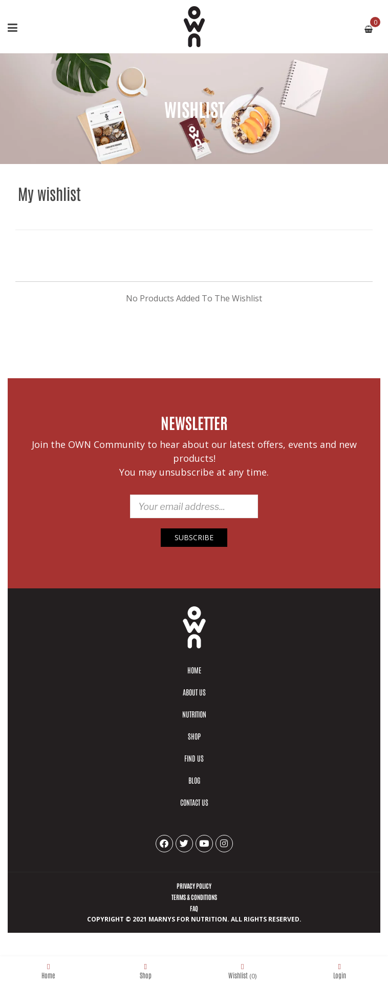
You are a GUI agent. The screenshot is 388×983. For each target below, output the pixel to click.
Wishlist (242, 970)
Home (48, 970)
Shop (146, 970)
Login (339, 970)
